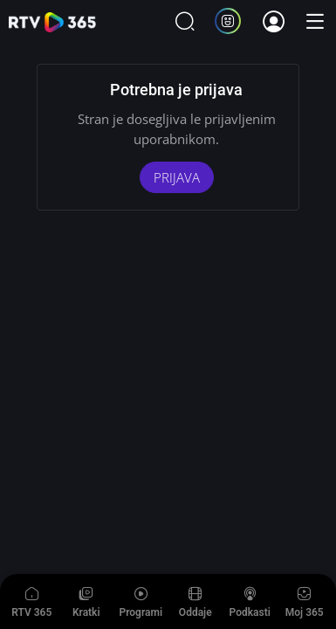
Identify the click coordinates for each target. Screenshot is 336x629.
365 (52, 22)
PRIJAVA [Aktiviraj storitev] (177, 177)
